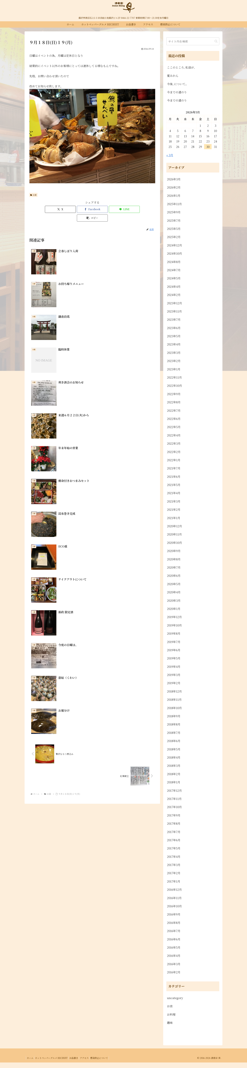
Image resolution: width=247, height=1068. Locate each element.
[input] (192, 41)
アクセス (90, 1063)
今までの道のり (177, 92)
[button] (124, 209)
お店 (33, 194)
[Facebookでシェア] (82, 209)
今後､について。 (177, 84)
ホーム (31, 1063)
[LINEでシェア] (103, 209)
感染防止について (106, 1063)
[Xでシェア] (60, 209)
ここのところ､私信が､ (181, 67)
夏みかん (172, 75)
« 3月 (169, 155)
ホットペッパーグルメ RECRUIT (53, 1063)
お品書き (77, 1063)
